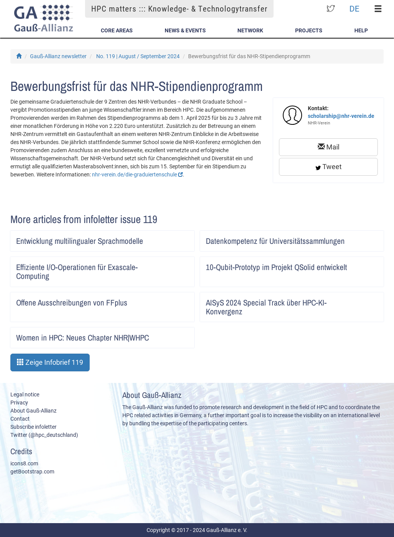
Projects (308, 30)
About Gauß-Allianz (33, 411)
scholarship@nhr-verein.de (341, 116)
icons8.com (24, 463)
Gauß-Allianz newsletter (58, 56)
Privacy (19, 402)
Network (250, 30)
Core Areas (117, 30)
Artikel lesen (183, 238)
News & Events (185, 30)
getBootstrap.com (32, 471)
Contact (20, 419)
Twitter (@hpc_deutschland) (44, 435)
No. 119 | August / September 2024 (138, 56)
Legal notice (24, 394)
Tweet (329, 167)
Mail (328, 147)
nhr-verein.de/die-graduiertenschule (137, 174)
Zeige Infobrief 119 (50, 362)
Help (361, 30)
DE (354, 8)
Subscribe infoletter (33, 427)
